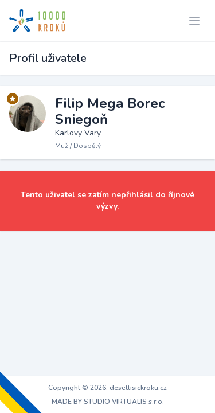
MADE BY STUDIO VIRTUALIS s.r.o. (108, 401)
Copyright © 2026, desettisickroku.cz (107, 387)
